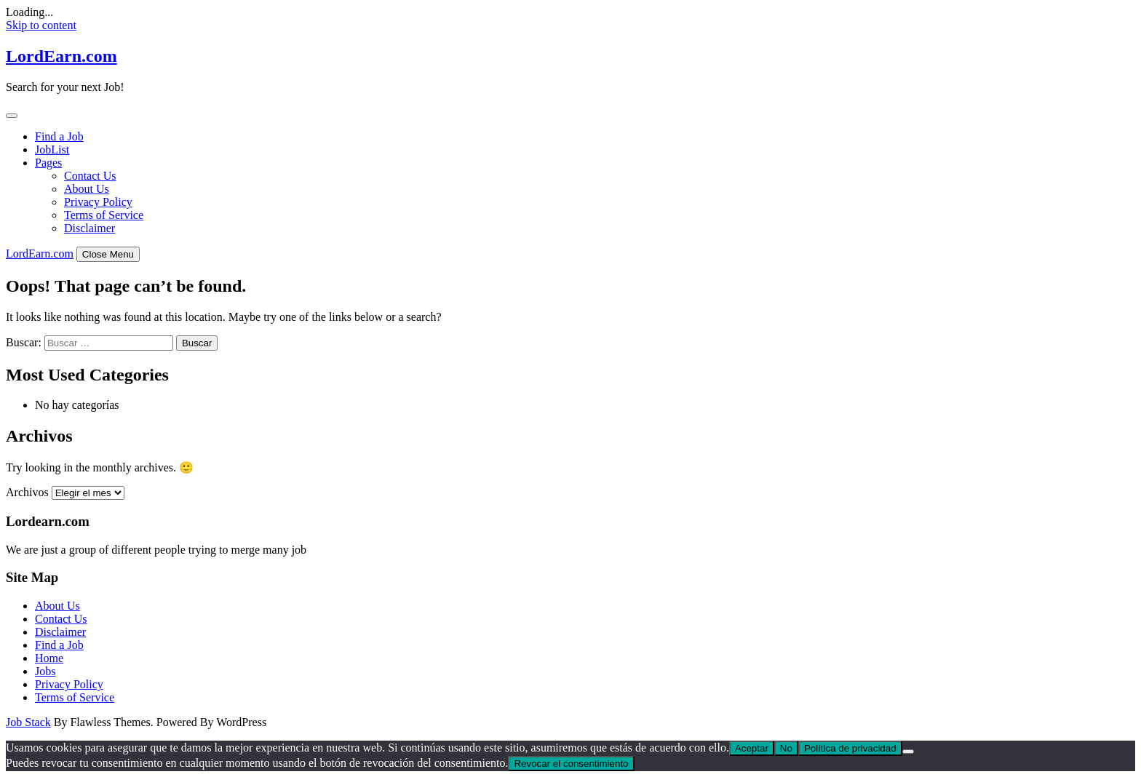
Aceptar (751, 748)
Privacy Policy (98, 202)
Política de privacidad (850, 748)
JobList (52, 149)
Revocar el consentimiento (571, 763)
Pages (48, 162)
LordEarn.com (61, 56)
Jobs (45, 671)
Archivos (27, 492)
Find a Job (59, 136)
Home (49, 658)
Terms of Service (103, 215)
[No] (908, 751)
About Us (86, 189)
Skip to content (41, 25)
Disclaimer (89, 228)
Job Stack (28, 722)
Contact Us (90, 176)
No (786, 748)
